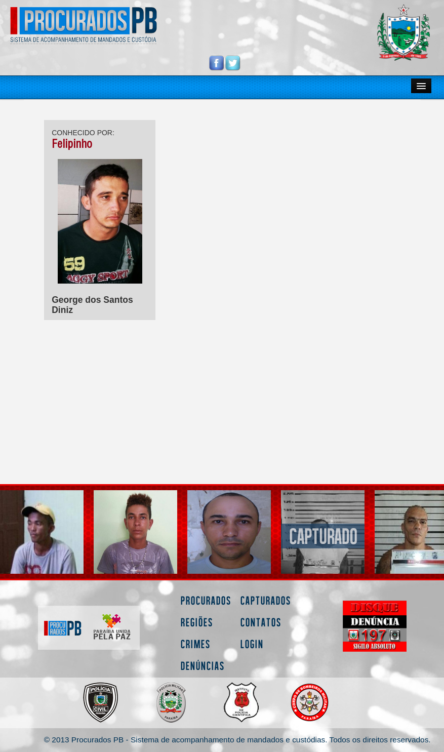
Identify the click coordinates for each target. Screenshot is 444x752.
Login (252, 644)
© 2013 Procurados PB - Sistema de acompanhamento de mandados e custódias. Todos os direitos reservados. (237, 739)
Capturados (265, 600)
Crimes (196, 644)
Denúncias (203, 665)
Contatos (260, 622)
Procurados (206, 600)
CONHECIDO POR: (83, 133)
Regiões (197, 622)
